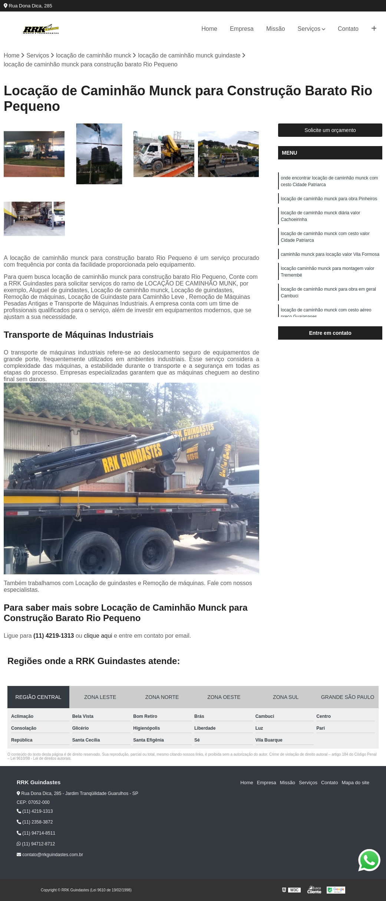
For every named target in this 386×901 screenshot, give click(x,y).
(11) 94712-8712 (36, 843)
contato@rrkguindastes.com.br (50, 854)
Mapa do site (355, 782)
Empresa (242, 29)
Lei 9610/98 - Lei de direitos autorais (40, 758)
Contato (348, 29)
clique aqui (98, 636)
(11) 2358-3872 (35, 822)
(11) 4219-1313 (54, 636)
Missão (275, 29)
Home (209, 29)
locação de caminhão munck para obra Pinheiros (329, 198)
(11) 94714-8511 (36, 833)
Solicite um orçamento (330, 130)
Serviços (309, 29)
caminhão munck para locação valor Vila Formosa (330, 254)
